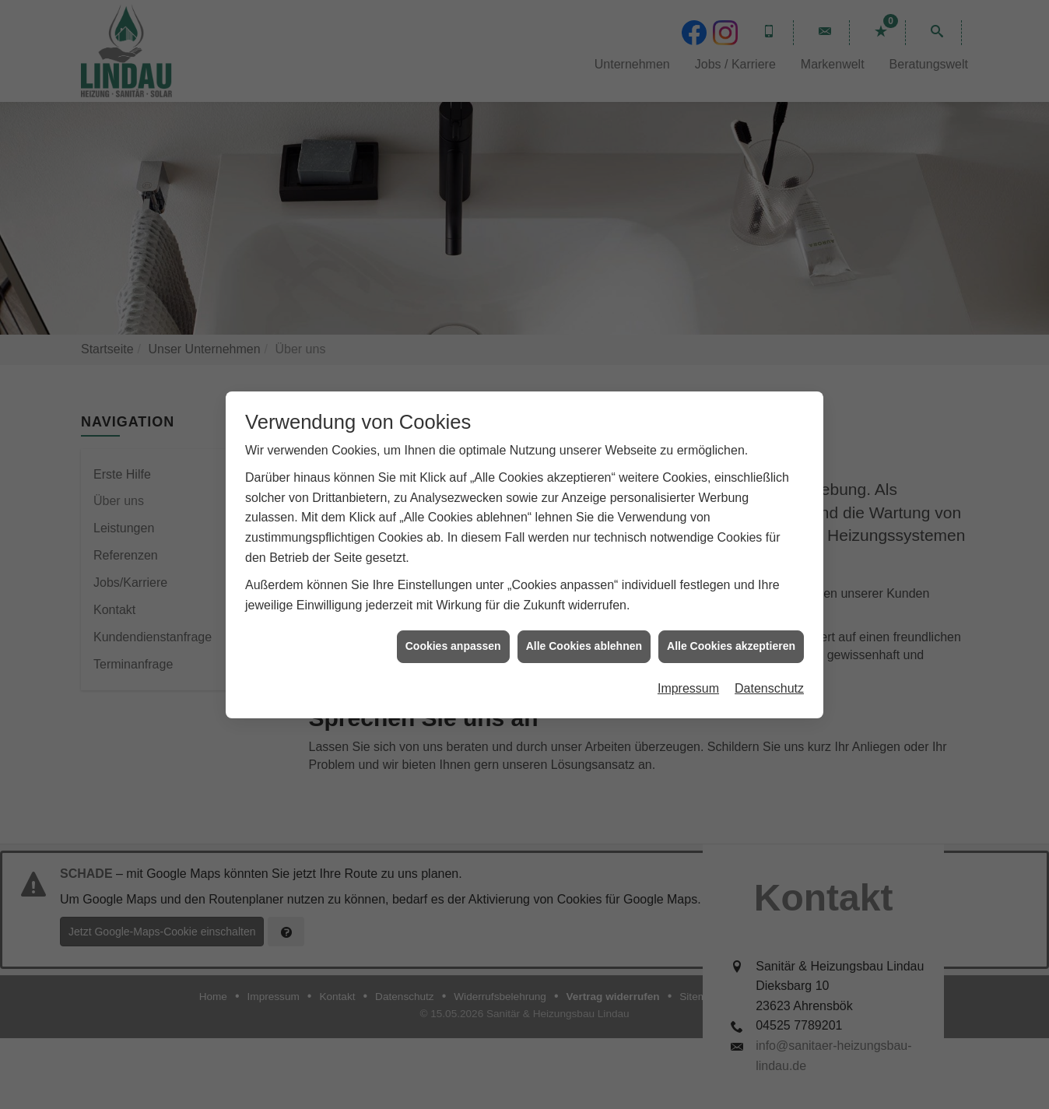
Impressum (688, 677)
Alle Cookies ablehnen (584, 636)
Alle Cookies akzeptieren (731, 636)
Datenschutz (769, 677)
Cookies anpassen (453, 636)
